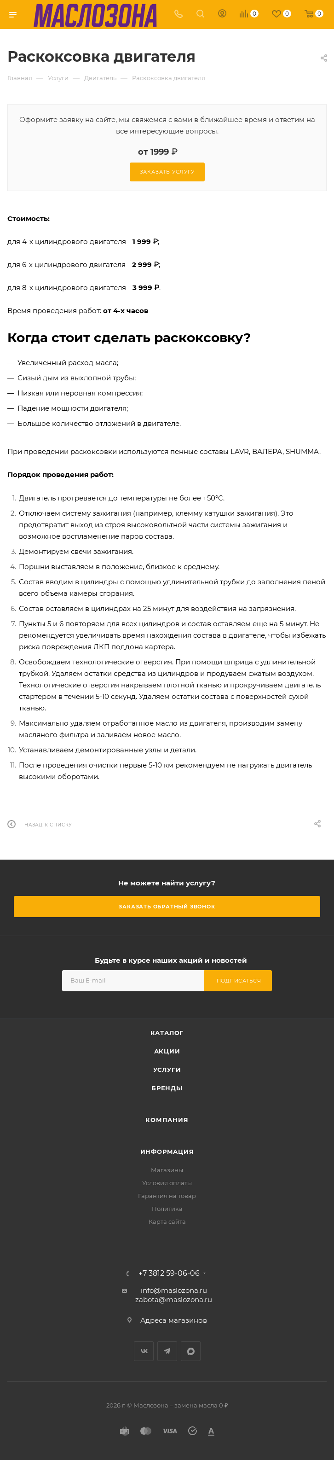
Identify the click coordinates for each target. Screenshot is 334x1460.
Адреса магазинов (173, 1320)
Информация (167, 1151)
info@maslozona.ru (174, 1290)
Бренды (167, 1088)
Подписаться (239, 980)
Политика (167, 1208)
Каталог (167, 1032)
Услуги (167, 1069)
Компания (166, 1119)
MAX (191, 1351)
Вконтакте (144, 1351)
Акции (167, 1051)
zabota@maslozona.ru (173, 1299)
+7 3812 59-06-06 (169, 1273)
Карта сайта (167, 1221)
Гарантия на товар (167, 1195)
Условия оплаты (167, 1183)
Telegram (167, 1351)
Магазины (167, 1170)
